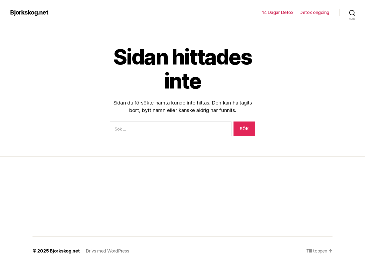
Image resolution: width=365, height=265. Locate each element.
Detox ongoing (314, 12)
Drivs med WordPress (107, 251)
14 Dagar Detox (277, 12)
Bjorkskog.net (29, 13)
